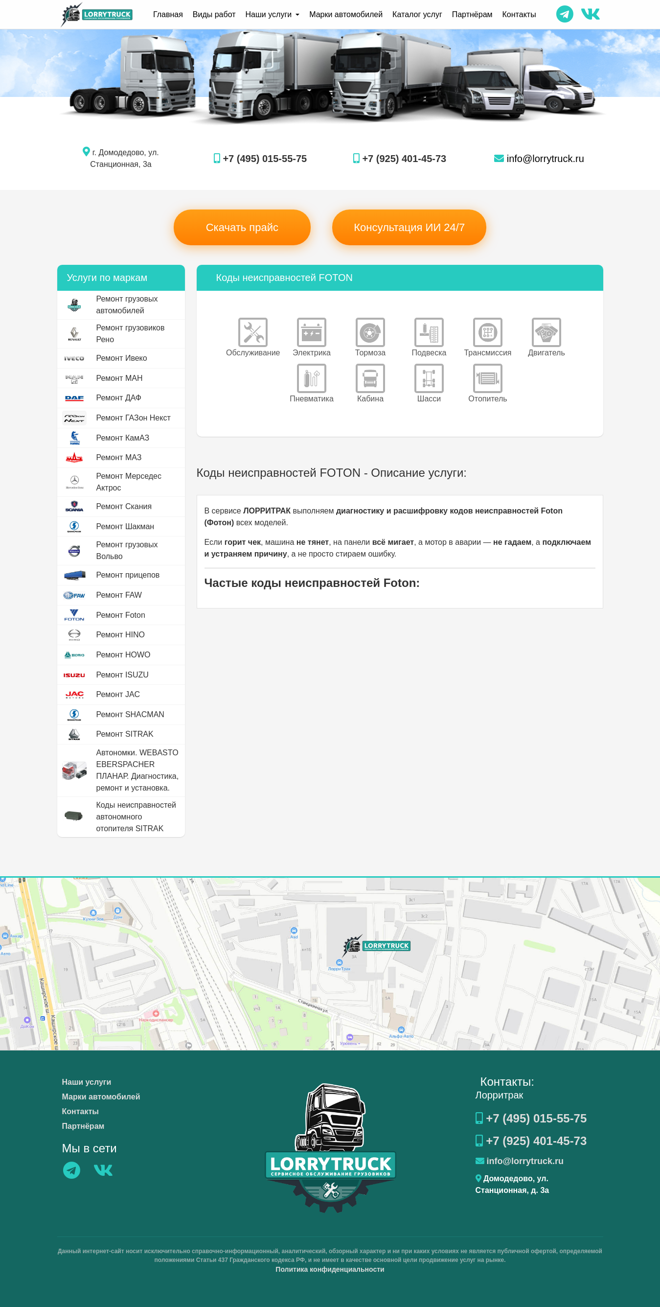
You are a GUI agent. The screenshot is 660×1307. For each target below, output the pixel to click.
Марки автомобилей (346, 14)
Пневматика (312, 383)
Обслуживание (253, 337)
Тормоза (370, 337)
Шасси (429, 383)
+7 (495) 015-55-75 (260, 158)
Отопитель (487, 383)
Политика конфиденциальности (329, 1269)
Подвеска (429, 337)
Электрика (312, 337)
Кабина (370, 383)
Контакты (519, 14)
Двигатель (546, 337)
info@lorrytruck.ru (539, 158)
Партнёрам (472, 14)
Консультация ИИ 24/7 (409, 227)
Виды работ (214, 14)
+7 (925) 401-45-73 (399, 158)
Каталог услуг (417, 14)
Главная (168, 14)
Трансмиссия (487, 337)
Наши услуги (87, 1082)
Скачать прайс (242, 227)
